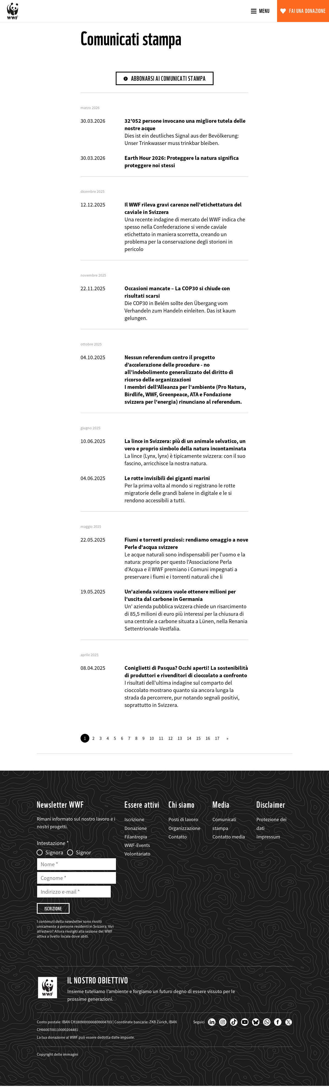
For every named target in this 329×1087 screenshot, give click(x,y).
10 (152, 738)
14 (189, 738)
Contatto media (228, 837)
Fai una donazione (307, 11)
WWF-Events (137, 845)
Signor (83, 853)
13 (180, 738)
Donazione (136, 828)
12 (170, 738)
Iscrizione (134, 819)
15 (198, 738)
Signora (54, 853)
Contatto (177, 837)
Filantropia (136, 837)
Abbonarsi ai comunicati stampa (168, 79)
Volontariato (137, 854)
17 (217, 738)
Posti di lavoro (183, 819)
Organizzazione (184, 828)
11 (161, 738)
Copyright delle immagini (57, 1055)
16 (208, 738)
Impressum (268, 837)
